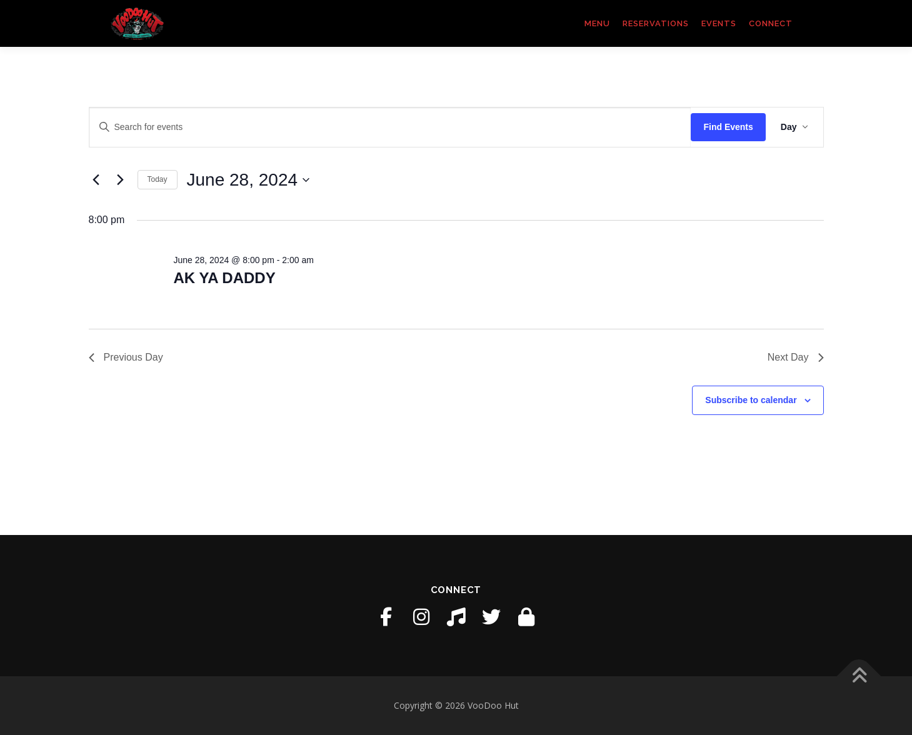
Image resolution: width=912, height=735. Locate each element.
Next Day (796, 357)
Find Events (728, 127)
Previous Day (126, 357)
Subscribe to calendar (750, 400)
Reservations (656, 23)
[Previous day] (96, 180)
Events (718, 23)
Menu (597, 23)
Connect (771, 23)
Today (158, 179)
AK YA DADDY (224, 277)
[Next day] (120, 180)
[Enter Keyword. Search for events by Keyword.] (390, 127)
